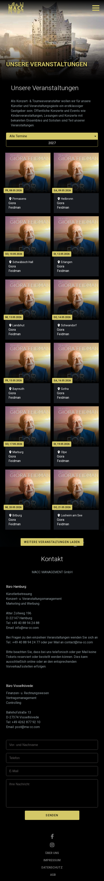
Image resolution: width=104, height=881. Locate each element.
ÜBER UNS (52, 853)
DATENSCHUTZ (52, 867)
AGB (53, 874)
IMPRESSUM (52, 860)
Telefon (14, 758)
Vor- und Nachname (23, 745)
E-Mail (13, 771)
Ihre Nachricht (19, 784)
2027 (52, 143)
